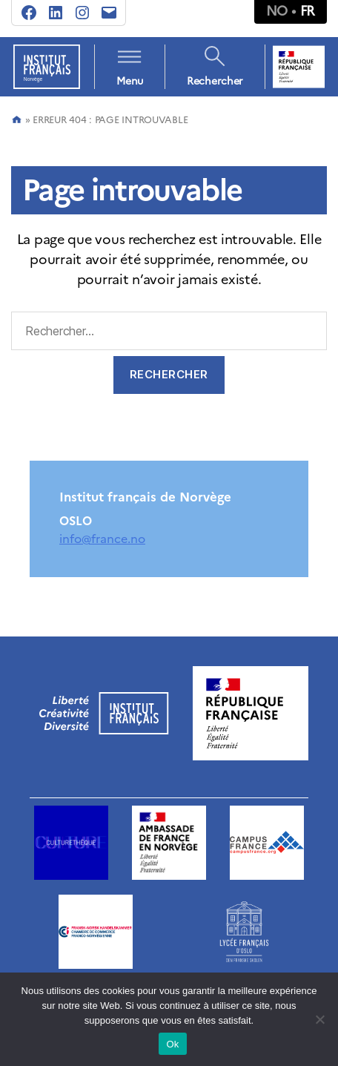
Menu (129, 81)
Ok (172, 1044)
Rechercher (215, 81)
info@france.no (102, 538)
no (277, 11)
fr (307, 11)
